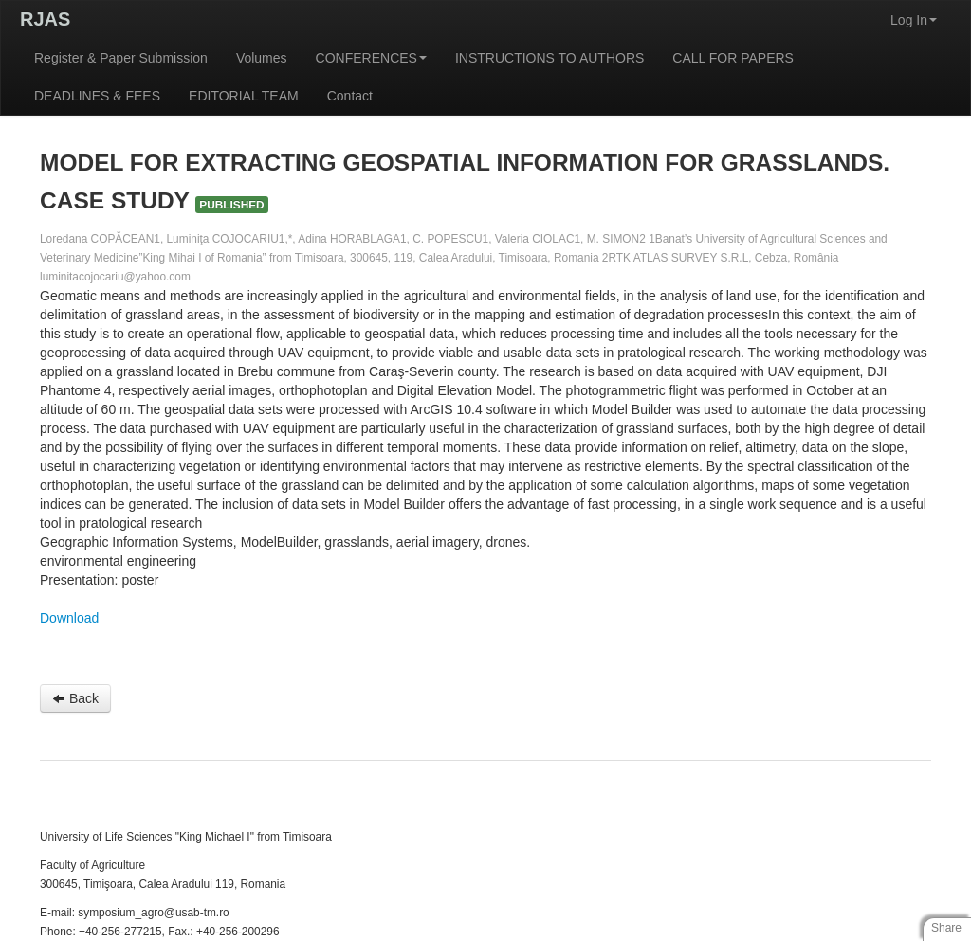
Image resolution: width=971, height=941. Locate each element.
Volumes (261, 57)
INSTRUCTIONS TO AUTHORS (549, 57)
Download (69, 617)
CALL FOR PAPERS (733, 57)
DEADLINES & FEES (97, 95)
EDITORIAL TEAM (244, 95)
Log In (913, 19)
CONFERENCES (371, 57)
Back (75, 698)
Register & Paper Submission (121, 57)
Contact (350, 95)
